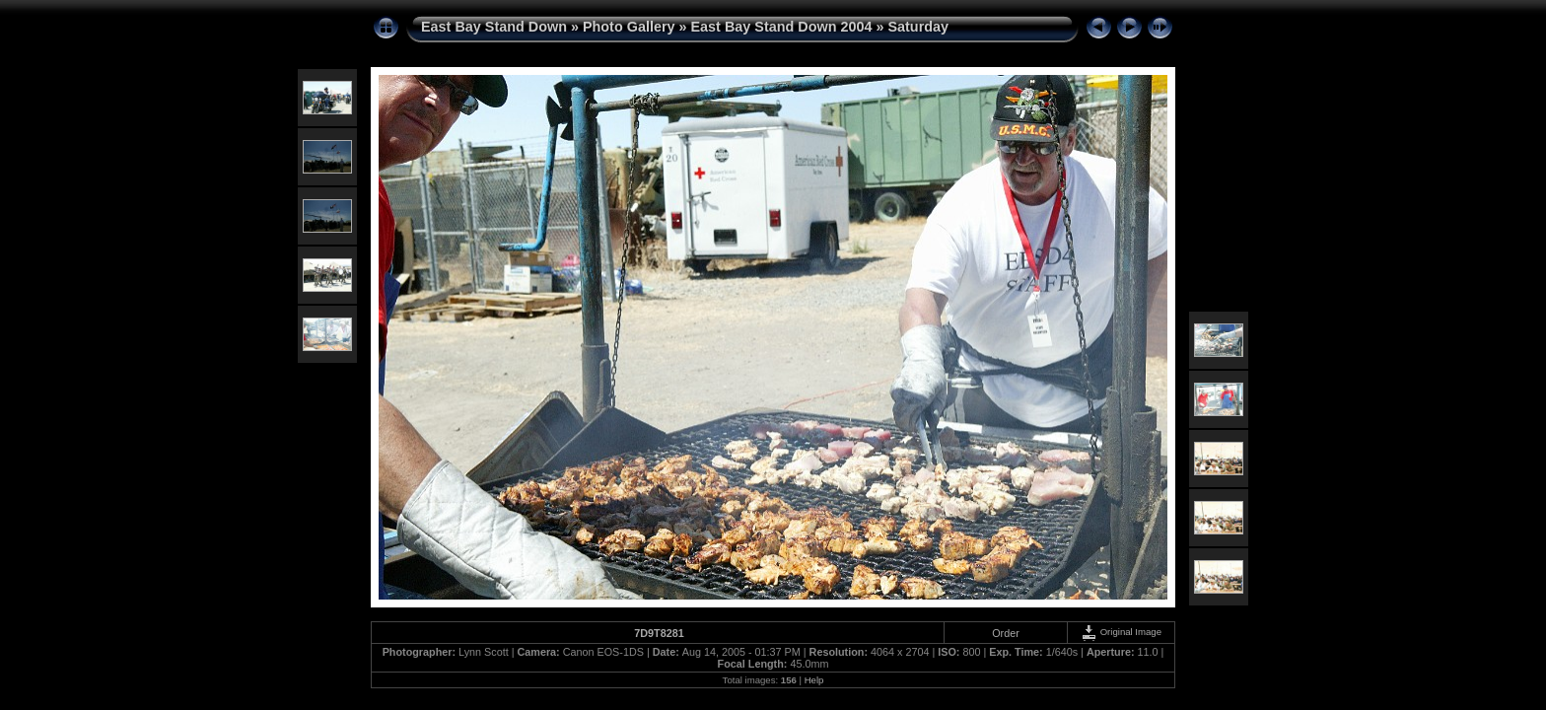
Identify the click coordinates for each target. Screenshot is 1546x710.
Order (1005, 633)
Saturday (918, 27)
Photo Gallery (629, 27)
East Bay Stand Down (494, 27)
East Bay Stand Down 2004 (782, 27)
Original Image (1121, 631)
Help (814, 679)
